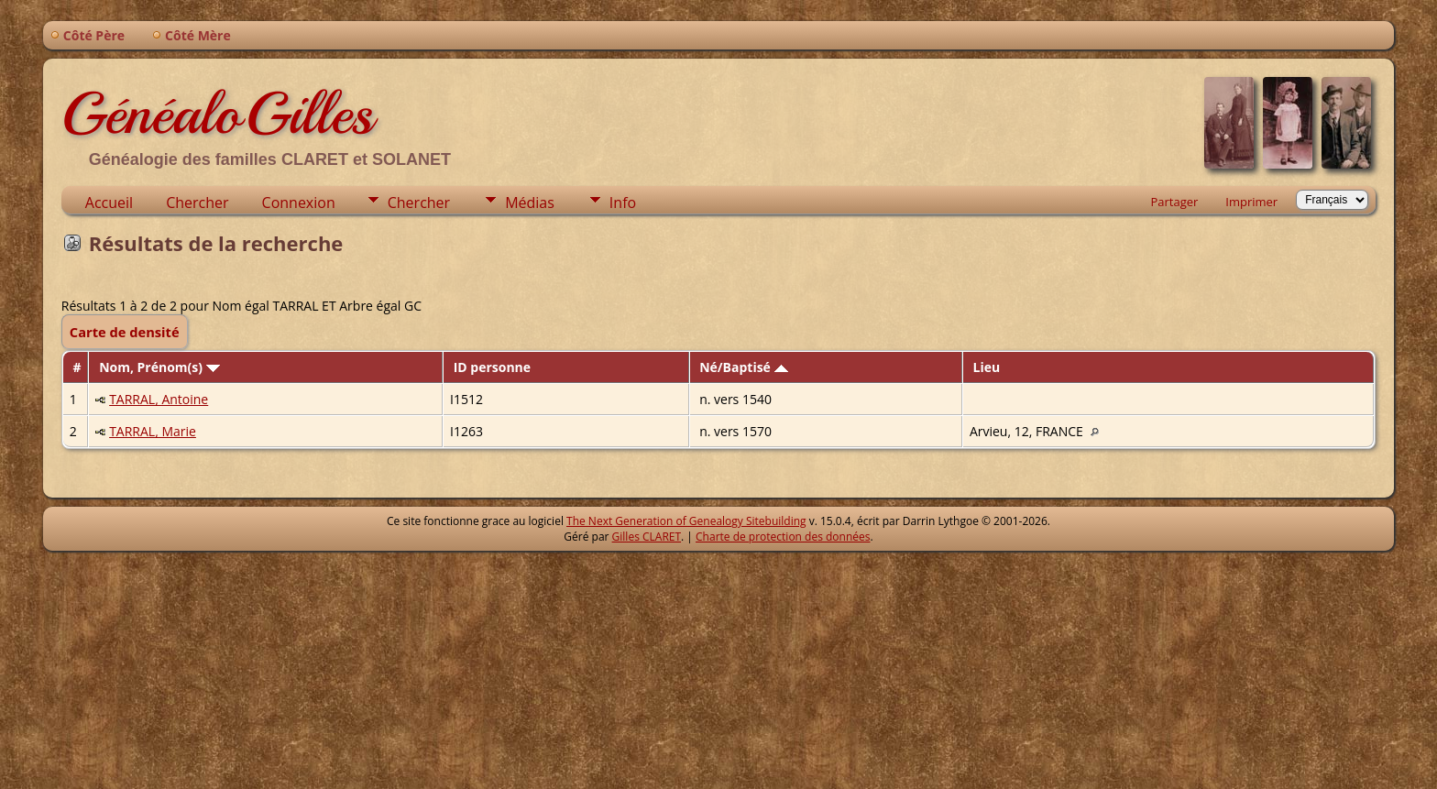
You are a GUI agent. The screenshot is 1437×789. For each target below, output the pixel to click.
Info (622, 202)
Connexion (298, 202)
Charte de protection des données (783, 536)
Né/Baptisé (743, 367)
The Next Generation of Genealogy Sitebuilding (686, 521)
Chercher (197, 202)
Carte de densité (125, 332)
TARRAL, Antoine (158, 399)
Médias (529, 202)
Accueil (109, 202)
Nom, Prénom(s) (159, 367)
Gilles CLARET (646, 536)
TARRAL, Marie (152, 431)
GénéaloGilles (217, 113)
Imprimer (1251, 201)
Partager (1174, 201)
